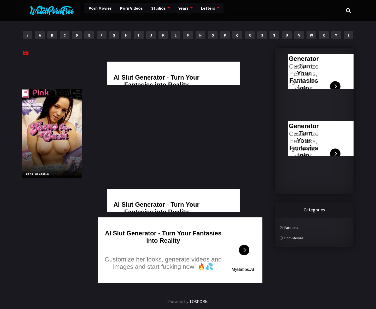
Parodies (291, 227)
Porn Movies (87, 10)
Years (169, 10)
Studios (144, 10)
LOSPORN (199, 301)
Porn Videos (118, 10)
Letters (192, 10)
